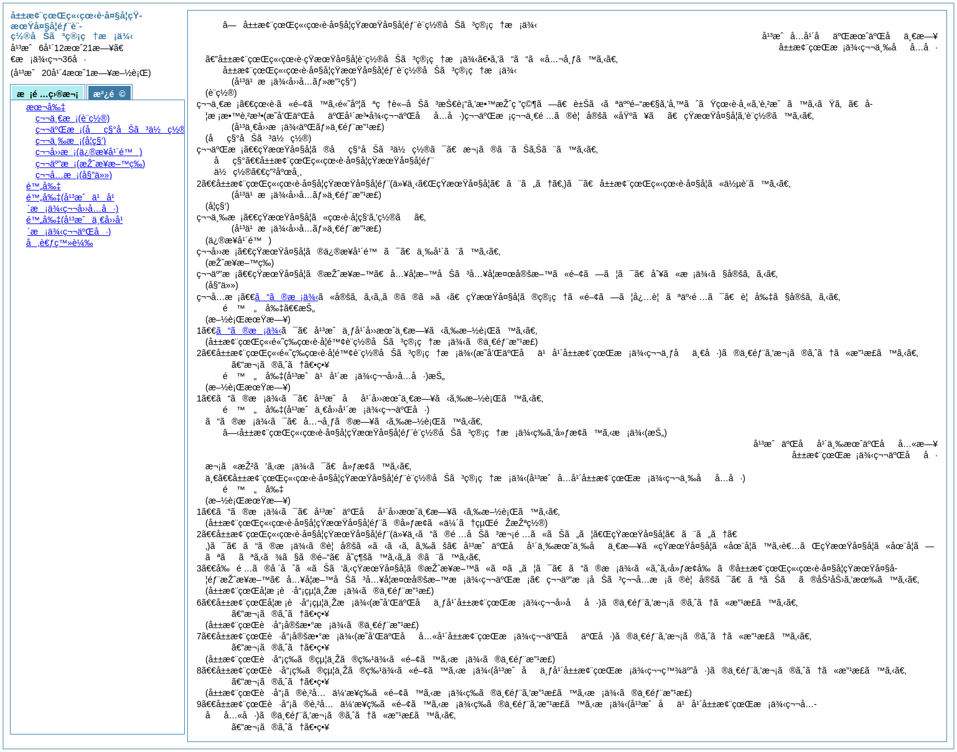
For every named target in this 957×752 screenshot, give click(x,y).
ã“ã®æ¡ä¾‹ (287, 297)
